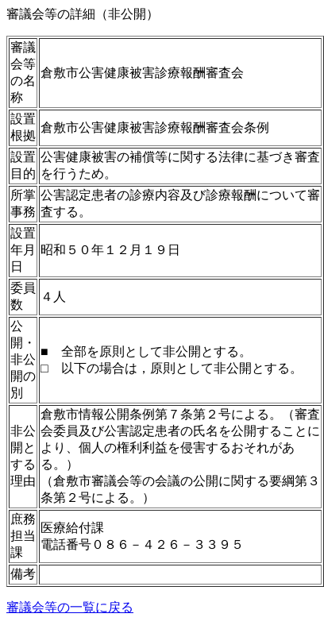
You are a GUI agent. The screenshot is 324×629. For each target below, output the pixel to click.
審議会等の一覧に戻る (69, 607)
